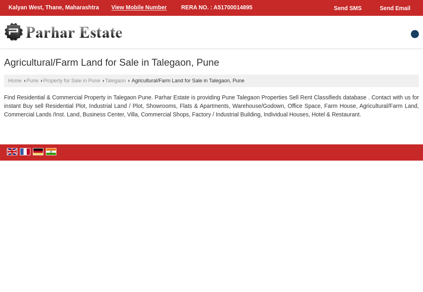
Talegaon (115, 81)
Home (15, 81)
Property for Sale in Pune (71, 81)
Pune (32, 81)
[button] (139, 7)
